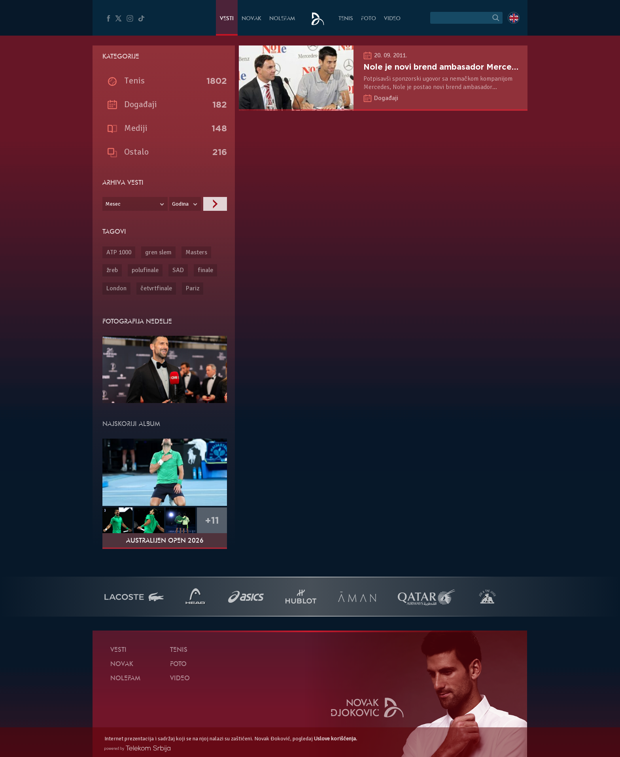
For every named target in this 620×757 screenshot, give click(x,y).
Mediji (135, 128)
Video (392, 19)
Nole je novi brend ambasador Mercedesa (447, 67)
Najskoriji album (131, 424)
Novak (251, 19)
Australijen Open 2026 (165, 541)
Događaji (386, 98)
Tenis (345, 19)
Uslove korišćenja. (335, 738)
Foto (368, 19)
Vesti (227, 19)
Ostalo (136, 151)
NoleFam (282, 19)
